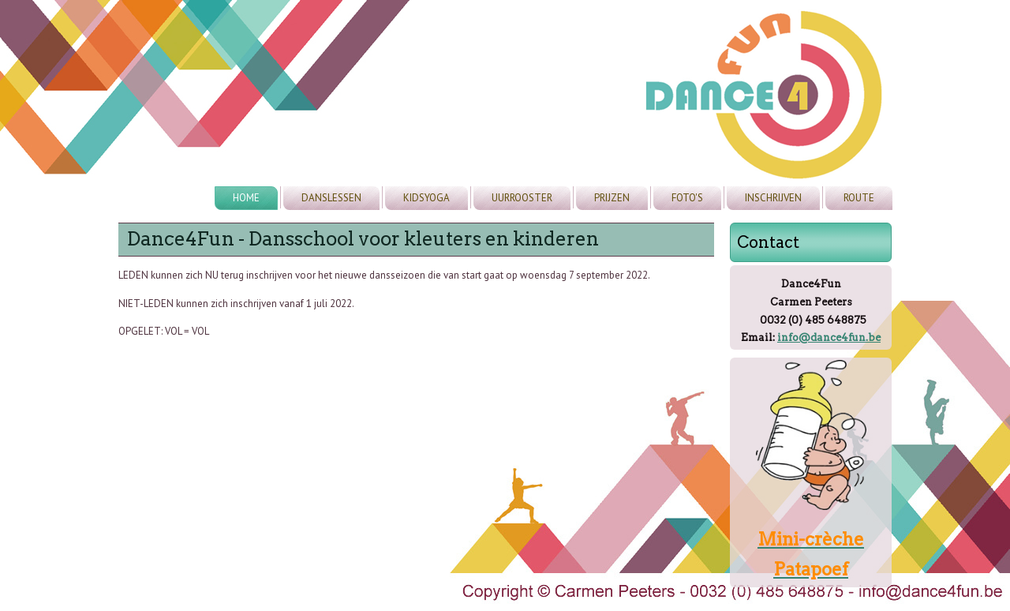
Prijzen (612, 197)
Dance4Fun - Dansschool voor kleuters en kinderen (363, 238)
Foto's (687, 197)
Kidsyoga (426, 197)
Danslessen (331, 197)
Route (859, 197)
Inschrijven (773, 197)
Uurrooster (522, 197)
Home (246, 197)
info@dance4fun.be (829, 337)
